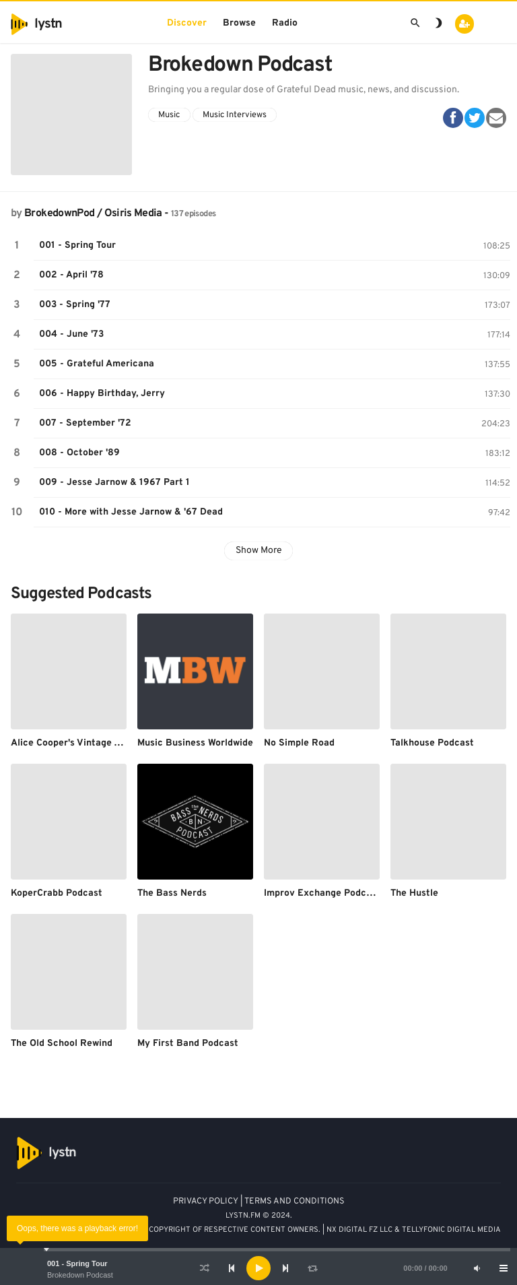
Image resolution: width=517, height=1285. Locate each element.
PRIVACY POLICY (205, 1201)
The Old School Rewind (61, 1043)
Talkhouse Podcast (432, 743)
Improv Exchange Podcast (322, 893)
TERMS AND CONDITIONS (294, 1201)
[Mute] (476, 1268)
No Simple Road (299, 743)
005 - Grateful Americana (96, 364)
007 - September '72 (85, 423)
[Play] (258, 1268)
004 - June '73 (71, 334)
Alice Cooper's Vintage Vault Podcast (93, 743)
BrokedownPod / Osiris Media (93, 213)
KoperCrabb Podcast (56, 893)
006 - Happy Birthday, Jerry (102, 393)
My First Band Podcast (187, 1043)
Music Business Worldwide (195, 743)
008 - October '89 (79, 453)
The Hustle (414, 893)
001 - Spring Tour (77, 1263)
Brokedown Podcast (80, 1275)
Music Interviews (235, 115)
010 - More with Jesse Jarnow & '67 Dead (131, 512)
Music (169, 115)
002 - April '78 (71, 275)
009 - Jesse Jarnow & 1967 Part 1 (114, 482)
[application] (258, 1268)
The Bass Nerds (172, 893)
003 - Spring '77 (74, 304)
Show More (259, 550)
